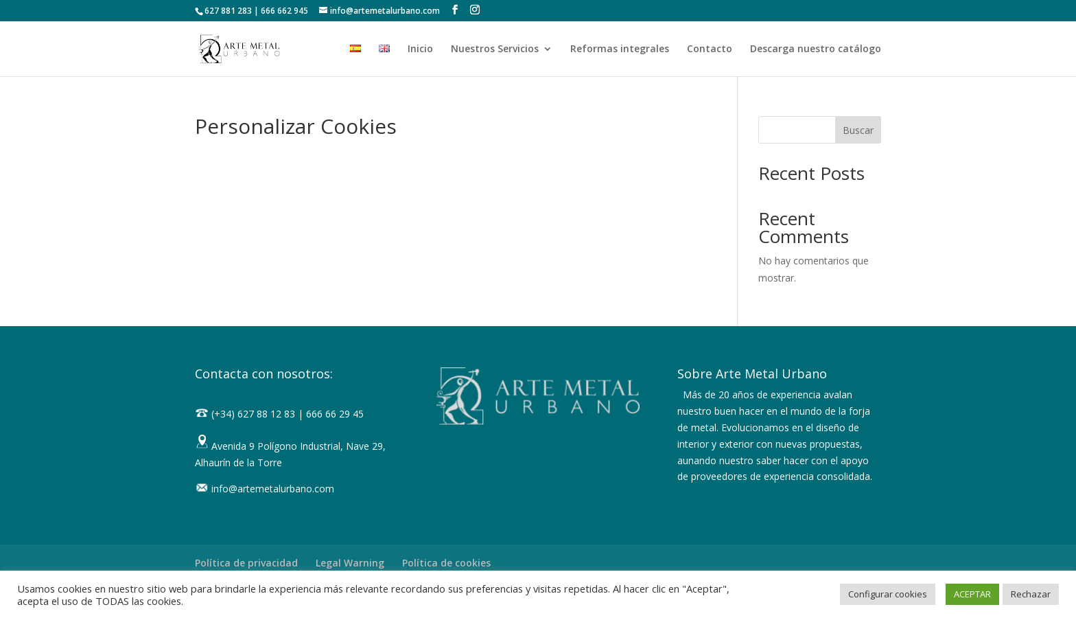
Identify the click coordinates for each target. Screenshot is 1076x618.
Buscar (858, 130)
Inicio (420, 49)
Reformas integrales (619, 49)
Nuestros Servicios (495, 49)
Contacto (709, 49)
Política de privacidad (246, 562)
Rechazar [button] (1031, 594)
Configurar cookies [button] (887, 594)
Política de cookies (446, 562)
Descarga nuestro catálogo (815, 49)
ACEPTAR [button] (972, 594)
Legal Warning (350, 562)
